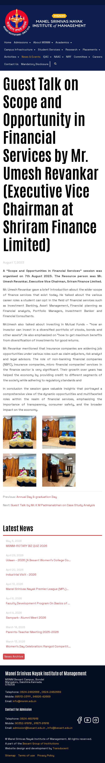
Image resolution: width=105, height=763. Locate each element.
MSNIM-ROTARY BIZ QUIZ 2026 (52, 543)
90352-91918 (23, 723)
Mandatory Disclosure (35, 64)
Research (71, 49)
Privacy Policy (45, 755)
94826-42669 (42, 696)
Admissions (21, 42)
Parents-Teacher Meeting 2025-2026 (52, 629)
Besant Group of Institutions (41, 743)
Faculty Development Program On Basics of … (52, 600)
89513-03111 (23, 696)
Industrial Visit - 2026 (52, 571)
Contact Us (11, 64)
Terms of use (26, 755)
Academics (62, 42)
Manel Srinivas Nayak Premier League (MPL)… (52, 586)
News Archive (13, 656)
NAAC (57, 56)
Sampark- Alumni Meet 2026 (52, 615)
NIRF (68, 56)
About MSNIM (41, 42)
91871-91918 (41, 723)
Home (7, 42)
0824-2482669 (51, 692)
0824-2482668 (29, 692)
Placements (90, 49)
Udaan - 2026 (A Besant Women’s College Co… (52, 557)
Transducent (61, 748)
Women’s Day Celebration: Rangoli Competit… (52, 643)
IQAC (46, 56)
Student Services (49, 49)
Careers (97, 56)
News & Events (31, 56)
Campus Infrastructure (18, 49)
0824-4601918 (29, 718)
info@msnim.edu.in (24, 701)
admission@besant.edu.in (29, 727)
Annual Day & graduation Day (36, 497)
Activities (10, 56)
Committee (80, 56)
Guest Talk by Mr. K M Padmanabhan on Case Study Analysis (53, 505)
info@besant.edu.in (59, 727)
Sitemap (10, 755)
